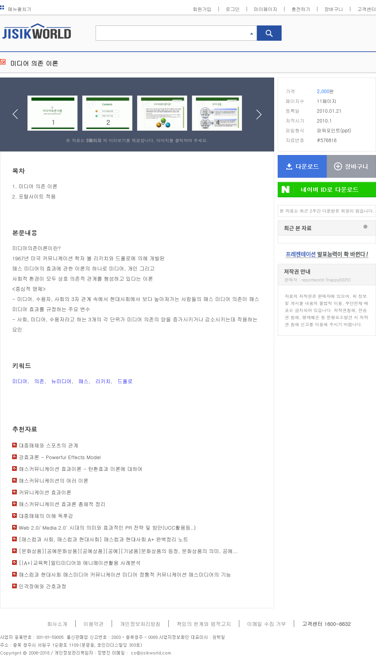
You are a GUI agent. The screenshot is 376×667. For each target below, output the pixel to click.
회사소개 (57, 623)
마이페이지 (265, 8)
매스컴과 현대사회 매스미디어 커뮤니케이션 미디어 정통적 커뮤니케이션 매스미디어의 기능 (125, 574)
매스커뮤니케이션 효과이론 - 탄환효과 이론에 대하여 (81, 468)
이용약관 (93, 623)
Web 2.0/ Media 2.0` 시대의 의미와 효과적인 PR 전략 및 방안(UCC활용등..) (107, 527)
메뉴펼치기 (15, 8)
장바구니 (333, 8)
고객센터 (366, 8)
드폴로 (125, 381)
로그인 (233, 8)
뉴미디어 (61, 381)
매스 (83, 381)
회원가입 (202, 8)
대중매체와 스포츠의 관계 (48, 445)
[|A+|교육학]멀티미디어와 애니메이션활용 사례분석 (80, 562)
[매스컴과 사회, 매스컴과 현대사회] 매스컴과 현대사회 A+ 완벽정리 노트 (103, 539)
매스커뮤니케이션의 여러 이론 (54, 480)
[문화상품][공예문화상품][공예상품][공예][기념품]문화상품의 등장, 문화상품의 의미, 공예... (128, 551)
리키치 (102, 381)
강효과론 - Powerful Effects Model (60, 457)
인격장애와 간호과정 (42, 586)
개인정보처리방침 (140, 623)
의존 (39, 381)
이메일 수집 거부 (266, 623)
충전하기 (300, 8)
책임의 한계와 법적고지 (204, 623)
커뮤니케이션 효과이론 (45, 492)
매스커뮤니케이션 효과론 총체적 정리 (62, 504)
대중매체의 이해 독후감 (46, 515)
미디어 (19, 381)
